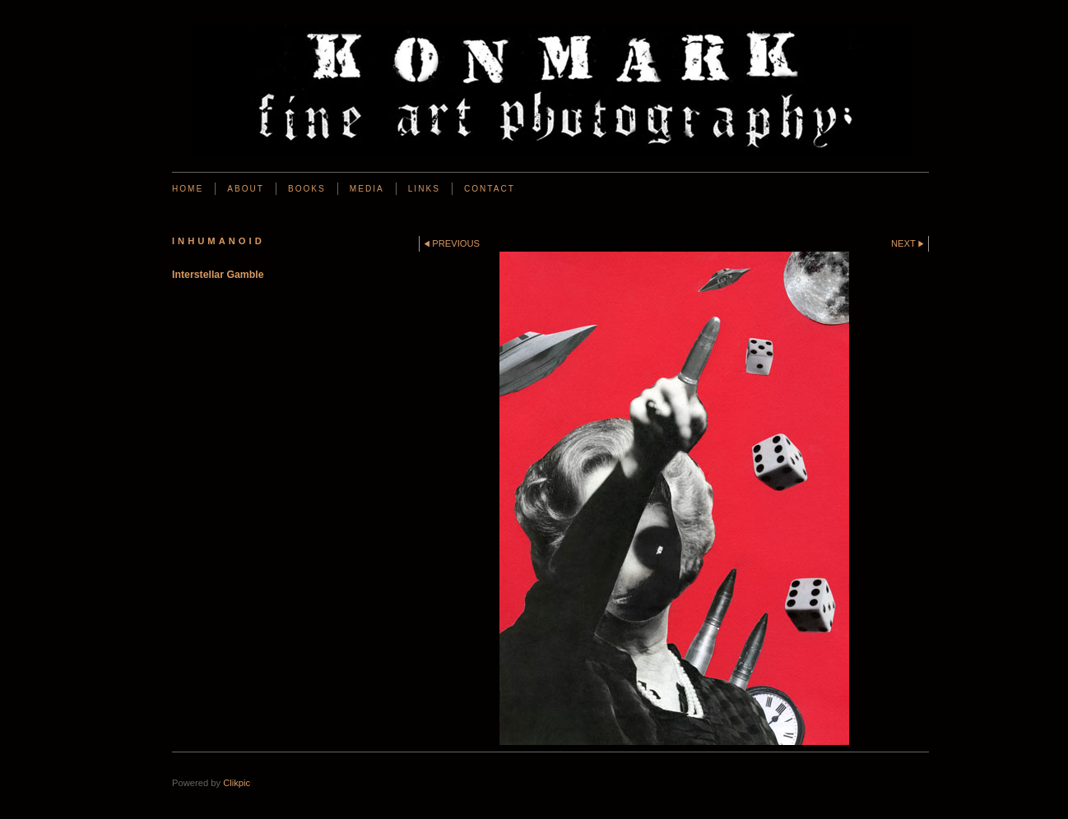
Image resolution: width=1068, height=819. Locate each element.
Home (187, 188)
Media (367, 188)
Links (424, 188)
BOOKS (307, 188)
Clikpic (236, 783)
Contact (489, 188)
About (245, 188)
